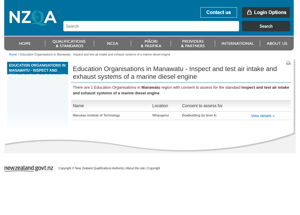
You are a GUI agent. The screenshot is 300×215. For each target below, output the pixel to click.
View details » (263, 115)
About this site (135, 168)
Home (13, 54)
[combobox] (179, 29)
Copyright (153, 168)
